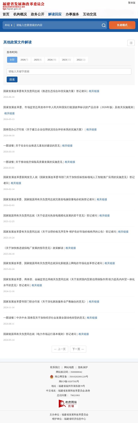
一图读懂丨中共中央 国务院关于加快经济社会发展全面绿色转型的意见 (44, 317)
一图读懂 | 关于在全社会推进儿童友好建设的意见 (31, 145)
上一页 (60, 348)
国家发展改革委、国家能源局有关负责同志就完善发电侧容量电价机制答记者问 (48, 199)
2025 (37, 59)
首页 (6, 14)
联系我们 (55, 367)
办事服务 (72, 14)
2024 (51, 59)
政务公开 (37, 14)
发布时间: (12, 51)
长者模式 (122, 25)
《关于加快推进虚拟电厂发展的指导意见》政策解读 (33, 247)
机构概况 (20, 14)
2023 (66, 59)
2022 (81, 59)
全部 (12, 59)
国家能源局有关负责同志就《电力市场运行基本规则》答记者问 (39, 333)
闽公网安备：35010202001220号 (69, 377)
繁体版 (131, 2)
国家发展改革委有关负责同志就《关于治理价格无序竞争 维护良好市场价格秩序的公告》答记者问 (59, 231)
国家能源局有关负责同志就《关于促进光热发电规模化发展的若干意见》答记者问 (50, 215)
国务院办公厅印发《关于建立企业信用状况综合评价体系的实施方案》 (43, 129)
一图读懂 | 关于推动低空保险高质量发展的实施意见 (32, 161)
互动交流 (89, 14)
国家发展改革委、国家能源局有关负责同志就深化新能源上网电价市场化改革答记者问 (52, 262)
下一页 (78, 348)
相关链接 (94, 90)
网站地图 (69, 367)
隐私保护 (83, 367)
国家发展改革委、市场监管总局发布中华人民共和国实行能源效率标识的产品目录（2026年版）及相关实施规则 (68, 107)
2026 (24, 59)
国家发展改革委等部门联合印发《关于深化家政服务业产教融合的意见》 (45, 301)
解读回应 (55, 14)
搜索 (12, 79)
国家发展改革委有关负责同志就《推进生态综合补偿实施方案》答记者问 (45, 90)
